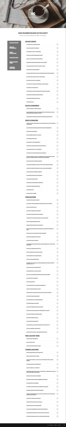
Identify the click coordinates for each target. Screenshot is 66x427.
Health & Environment (13, 47)
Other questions (14, 58)
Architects (51, 425)
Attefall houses (19, 2)
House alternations (13, 52)
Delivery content (14, 43)
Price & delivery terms (14, 62)
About (45, 2)
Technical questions (12, 67)
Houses (13, 2)
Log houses (49, 2)
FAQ (48, 425)
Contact (54, 2)
